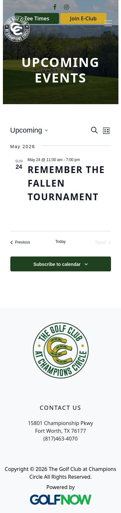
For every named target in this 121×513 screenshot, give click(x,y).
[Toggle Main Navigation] (108, 23)
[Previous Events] (20, 242)
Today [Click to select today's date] (60, 241)
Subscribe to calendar (56, 264)
